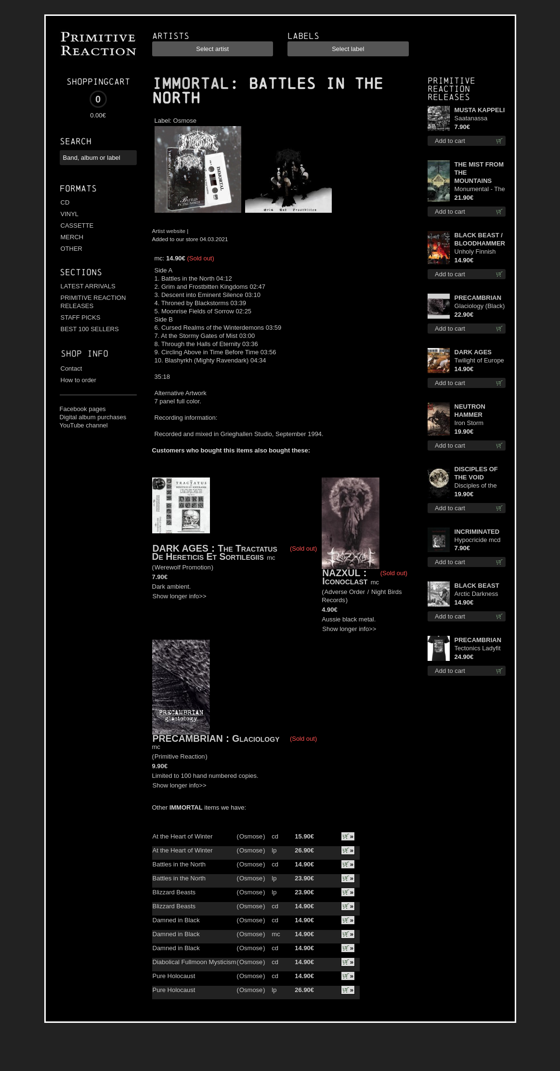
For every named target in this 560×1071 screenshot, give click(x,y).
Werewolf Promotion (183, 567)
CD (65, 202)
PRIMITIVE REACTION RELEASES (93, 302)
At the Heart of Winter (183, 836)
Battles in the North (179, 864)
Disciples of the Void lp (476, 486)
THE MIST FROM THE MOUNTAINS (479, 172)
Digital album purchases (93, 417)
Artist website (169, 231)
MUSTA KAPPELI (480, 110)
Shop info (84, 353)
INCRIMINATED (477, 531)
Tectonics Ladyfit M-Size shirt (478, 649)
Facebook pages (83, 409)
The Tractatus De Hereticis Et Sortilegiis (214, 552)
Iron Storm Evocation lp (472, 423)
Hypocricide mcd (478, 539)
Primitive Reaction (180, 756)
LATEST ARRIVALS (88, 286)
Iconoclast (346, 581)
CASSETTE (77, 225)
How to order (78, 380)
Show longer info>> (180, 596)
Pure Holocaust (174, 976)
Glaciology (255, 738)
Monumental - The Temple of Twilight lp (480, 189)
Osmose (184, 120)
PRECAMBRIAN (188, 738)
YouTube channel (84, 425)
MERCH (72, 237)
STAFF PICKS (81, 317)
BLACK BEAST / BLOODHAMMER (480, 239)
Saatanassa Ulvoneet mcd (474, 119)
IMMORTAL (190, 83)
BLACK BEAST (477, 585)
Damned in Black (176, 920)
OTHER (72, 248)
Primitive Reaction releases (451, 89)
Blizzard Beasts (174, 892)
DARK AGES (180, 548)
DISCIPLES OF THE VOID (476, 473)
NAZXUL (341, 573)
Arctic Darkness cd (476, 594)
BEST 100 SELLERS (90, 329)
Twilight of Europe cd (479, 361)
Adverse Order (345, 591)
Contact (71, 368)
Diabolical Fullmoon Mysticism (194, 962)
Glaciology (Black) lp (480, 306)
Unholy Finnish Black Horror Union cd (475, 252)
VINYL (70, 214)
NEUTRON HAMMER (470, 410)
